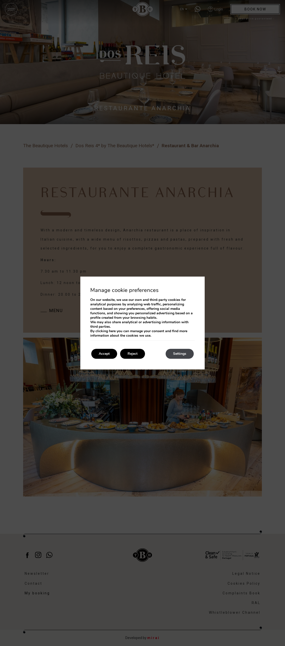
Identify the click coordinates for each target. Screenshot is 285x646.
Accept (104, 353)
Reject (133, 353)
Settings (179, 353)
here (112, 331)
